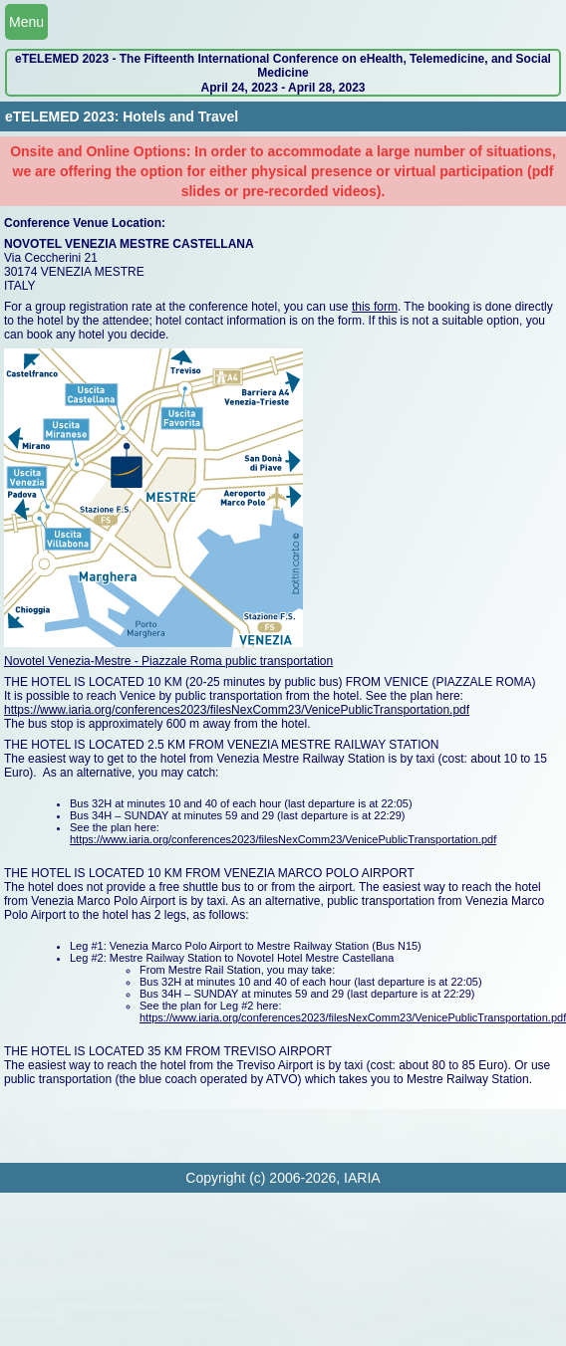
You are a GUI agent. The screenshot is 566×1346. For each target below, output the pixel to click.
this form (375, 307)
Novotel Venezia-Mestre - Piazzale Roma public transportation (168, 661)
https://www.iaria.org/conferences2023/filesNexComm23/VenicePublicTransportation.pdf (236, 710)
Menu (26, 22)
